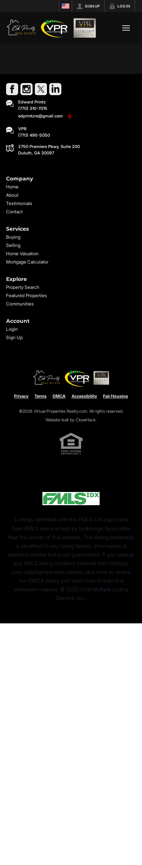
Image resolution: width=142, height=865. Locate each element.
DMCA (59, 396)
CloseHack (86, 419)
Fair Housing (115, 396)
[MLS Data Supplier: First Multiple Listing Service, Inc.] (71, 498)
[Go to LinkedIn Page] (55, 89)
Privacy (21, 396)
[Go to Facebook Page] (12, 89)
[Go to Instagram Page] (26, 89)
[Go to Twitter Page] (41, 89)
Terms (40, 396)
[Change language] (65, 6)
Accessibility (84, 396)
